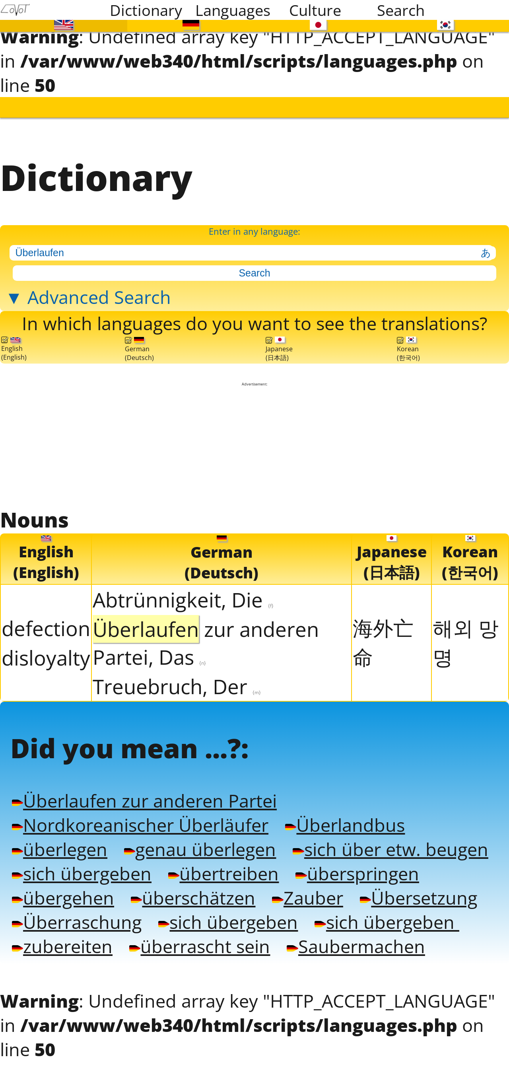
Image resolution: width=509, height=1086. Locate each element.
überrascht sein (196, 937)
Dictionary (146, 10)
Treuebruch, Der (177, 681)
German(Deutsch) (139, 345)
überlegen (59, 842)
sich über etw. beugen (381, 842)
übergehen (62, 889)
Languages (232, 10)
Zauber (300, 889)
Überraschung (75, 913)
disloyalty (46, 652)
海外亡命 (383, 637)
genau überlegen (196, 842)
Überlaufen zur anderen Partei (141, 794)
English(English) (14, 345)
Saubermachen (347, 937)
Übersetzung (408, 889)
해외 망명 (466, 637)
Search (401, 10)
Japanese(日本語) (279, 345)
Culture (315, 10)
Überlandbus (336, 818)
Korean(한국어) (408, 345)
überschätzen (189, 889)
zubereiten (61, 937)
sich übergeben (80, 866)
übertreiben (218, 866)
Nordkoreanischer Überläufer (137, 818)
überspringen (349, 866)
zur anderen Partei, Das (206, 638)
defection (46, 623)
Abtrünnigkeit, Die (183, 594)
